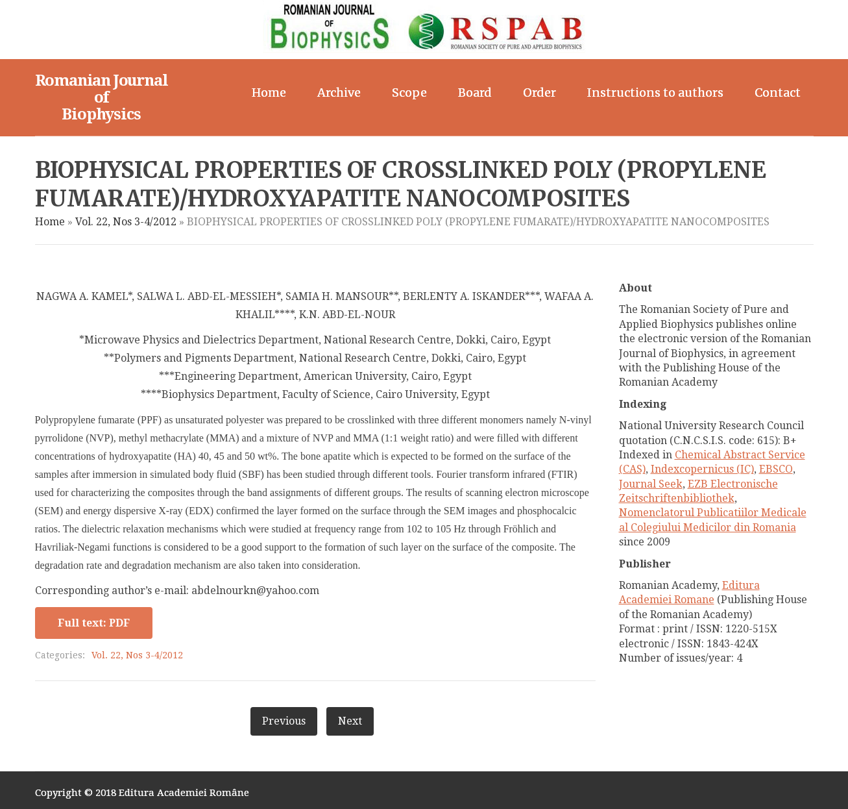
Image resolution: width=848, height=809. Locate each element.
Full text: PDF (94, 623)
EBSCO (776, 469)
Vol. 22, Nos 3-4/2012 (125, 222)
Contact (778, 92)
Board (475, 92)
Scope (409, 92)
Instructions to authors (655, 92)
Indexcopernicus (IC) (702, 469)
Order (539, 92)
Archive (339, 92)
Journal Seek (651, 484)
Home (269, 92)
